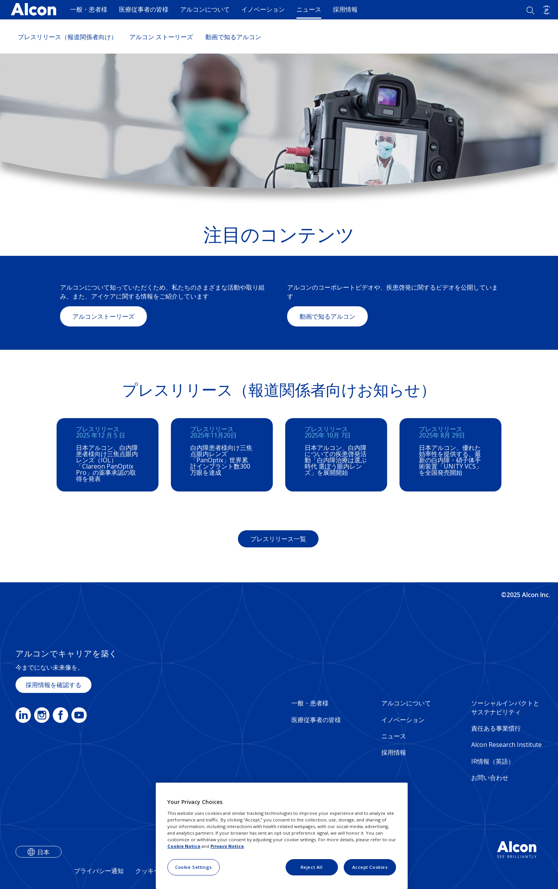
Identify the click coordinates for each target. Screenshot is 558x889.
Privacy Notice (227, 846)
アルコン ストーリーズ (161, 37)
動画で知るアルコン (233, 37)
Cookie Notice (183, 846)
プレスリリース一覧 (278, 539)
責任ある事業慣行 (496, 728)
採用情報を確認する (53, 685)
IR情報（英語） (492, 761)
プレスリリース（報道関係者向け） (67, 37)
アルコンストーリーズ (103, 316)
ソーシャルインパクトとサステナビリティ (505, 707)
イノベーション (263, 9)
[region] (282, 836)
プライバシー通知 (99, 870)
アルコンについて (205, 9)
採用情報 (345, 9)
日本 (43, 852)
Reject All (312, 867)
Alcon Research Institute (506, 744)
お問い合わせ (489, 777)
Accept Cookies (370, 867)
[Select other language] (546, 9)
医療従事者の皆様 (144, 9)
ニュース (308, 9)
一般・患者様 (88, 9)
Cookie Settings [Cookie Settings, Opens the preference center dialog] (193, 867)
